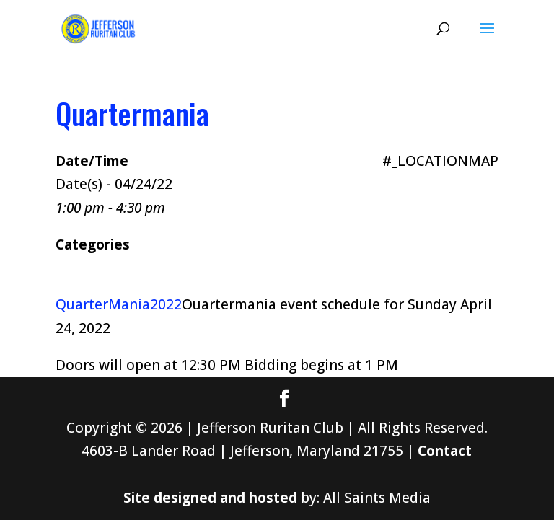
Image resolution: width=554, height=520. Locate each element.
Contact (445, 450)
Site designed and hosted (210, 497)
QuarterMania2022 (119, 304)
